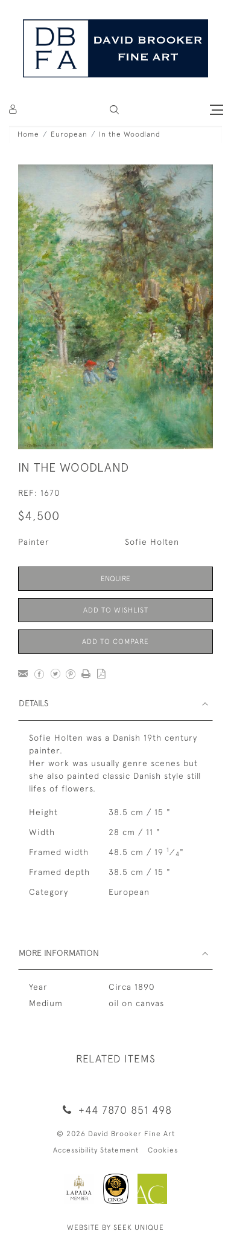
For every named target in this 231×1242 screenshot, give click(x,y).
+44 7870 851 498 (115, 1110)
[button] (114, 110)
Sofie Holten (152, 542)
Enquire (115, 578)
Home (28, 134)
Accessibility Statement (96, 1150)
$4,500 (39, 515)
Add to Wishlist (115, 610)
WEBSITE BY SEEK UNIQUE (115, 1227)
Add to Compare (115, 641)
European (69, 134)
